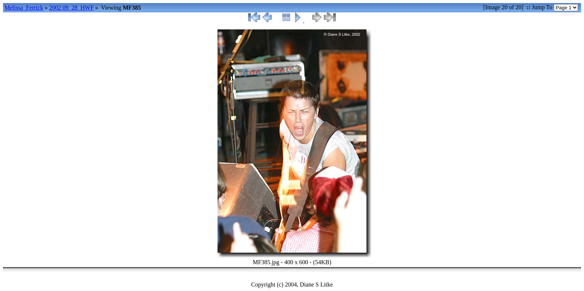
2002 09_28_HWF (71, 7)
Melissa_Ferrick (23, 7)
